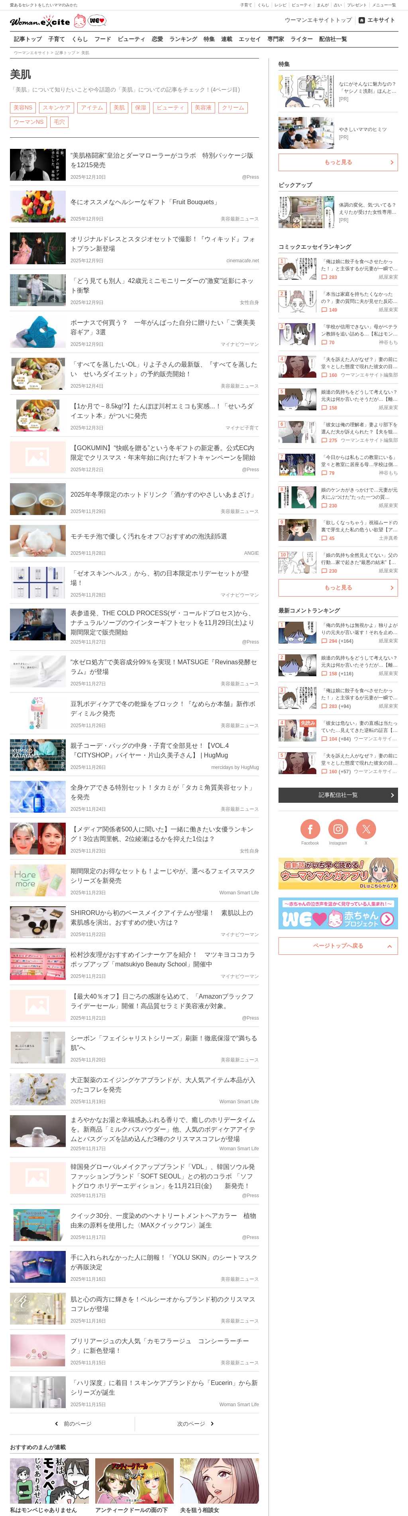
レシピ (280, 5)
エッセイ (250, 39)
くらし (263, 5)
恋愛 (157, 39)
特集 (209, 39)
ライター (301, 39)
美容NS (23, 107)
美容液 (203, 107)
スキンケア (57, 107)
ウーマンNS (28, 121)
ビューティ (302, 5)
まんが (323, 5)
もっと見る (338, 162)
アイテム (92, 107)
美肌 (119, 107)
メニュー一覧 (384, 5)
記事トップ (28, 39)
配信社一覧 (333, 39)
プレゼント (357, 5)
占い (338, 5)
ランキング (183, 39)
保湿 (140, 107)
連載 (226, 39)
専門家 (275, 39)
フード (102, 39)
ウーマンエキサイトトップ (318, 20)
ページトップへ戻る (338, 945)
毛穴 (59, 121)
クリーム (233, 107)
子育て (246, 5)
